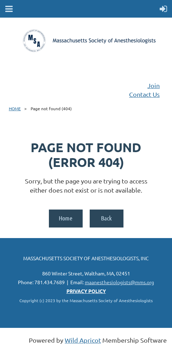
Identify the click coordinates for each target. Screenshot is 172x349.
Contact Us (144, 94)
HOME (15, 108)
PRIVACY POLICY (86, 291)
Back (106, 218)
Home (65, 218)
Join (153, 85)
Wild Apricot (83, 340)
